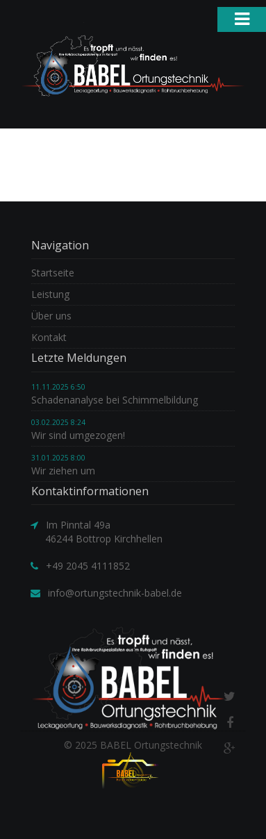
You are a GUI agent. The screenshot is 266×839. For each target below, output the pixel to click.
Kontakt (49, 337)
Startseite (52, 272)
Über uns (51, 315)
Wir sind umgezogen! (78, 435)
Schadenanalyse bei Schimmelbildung (114, 399)
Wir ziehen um (63, 470)
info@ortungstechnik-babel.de (115, 592)
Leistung (50, 294)
